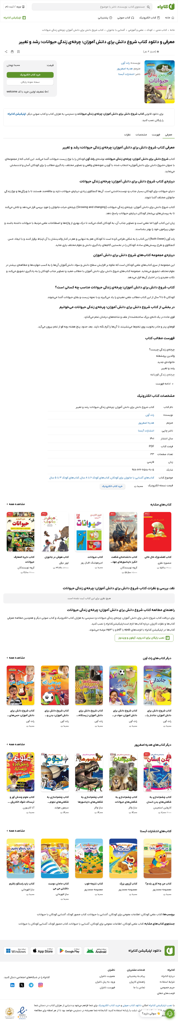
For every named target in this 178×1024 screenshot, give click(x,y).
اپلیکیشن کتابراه (12, 17)
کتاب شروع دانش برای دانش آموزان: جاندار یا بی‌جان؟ (159, 713)
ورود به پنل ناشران (105, 982)
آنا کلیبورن (28, 807)
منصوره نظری (164, 563)
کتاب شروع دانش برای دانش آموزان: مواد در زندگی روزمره (125, 713)
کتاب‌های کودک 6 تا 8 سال (94, 477)
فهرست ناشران (107, 987)
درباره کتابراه (168, 976)
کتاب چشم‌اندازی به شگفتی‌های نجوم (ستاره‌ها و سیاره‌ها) (57, 799)
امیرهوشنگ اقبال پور (92, 562)
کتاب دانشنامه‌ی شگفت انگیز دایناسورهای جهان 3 (124, 559)
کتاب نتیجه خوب (94, 883)
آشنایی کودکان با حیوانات (51, 914)
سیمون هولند (61, 807)
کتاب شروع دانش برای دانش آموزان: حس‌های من (21, 713)
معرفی (168, 134)
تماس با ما (139, 987)
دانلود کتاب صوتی (132, 1005)
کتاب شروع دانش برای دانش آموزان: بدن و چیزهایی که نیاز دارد (57, 713)
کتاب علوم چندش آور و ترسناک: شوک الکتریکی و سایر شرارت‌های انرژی (21, 799)
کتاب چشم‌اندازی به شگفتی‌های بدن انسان (159, 799)
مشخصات (141, 134)
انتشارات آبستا (126, 74)
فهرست (156, 134)
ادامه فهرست (165, 384)
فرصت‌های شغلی (166, 993)
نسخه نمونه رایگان (30, 82)
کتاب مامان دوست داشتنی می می (58, 886)
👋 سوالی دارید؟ (151, 1013)
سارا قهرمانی (62, 894)
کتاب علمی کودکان (151, 914)
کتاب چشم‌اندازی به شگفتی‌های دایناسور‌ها (90, 799)
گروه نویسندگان (128, 567)
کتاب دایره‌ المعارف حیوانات (24, 559)
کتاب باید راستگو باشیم (21, 883)
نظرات (127, 134)
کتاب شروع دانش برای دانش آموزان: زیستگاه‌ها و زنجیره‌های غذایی (89, 713)
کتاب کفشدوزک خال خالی (158, 557)
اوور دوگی (64, 563)
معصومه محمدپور (162, 889)
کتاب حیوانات (95, 557)
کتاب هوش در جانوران (57, 557)
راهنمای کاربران (137, 982)
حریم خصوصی (167, 987)
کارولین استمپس (162, 807)
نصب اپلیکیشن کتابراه (160, 1005)
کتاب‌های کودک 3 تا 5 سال (64, 477)
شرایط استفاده (167, 982)
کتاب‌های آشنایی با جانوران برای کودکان (132, 477)
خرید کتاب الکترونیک (30, 74)
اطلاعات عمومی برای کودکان (124, 914)
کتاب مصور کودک (76, 914)
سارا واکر (132, 807)
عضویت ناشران (107, 976)
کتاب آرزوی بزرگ (128, 883)
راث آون (125, 63)
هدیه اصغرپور (125, 68)
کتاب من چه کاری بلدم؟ (158, 883)
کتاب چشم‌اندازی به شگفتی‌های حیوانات (126, 799)
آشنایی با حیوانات (98, 914)
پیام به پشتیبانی (136, 976)
